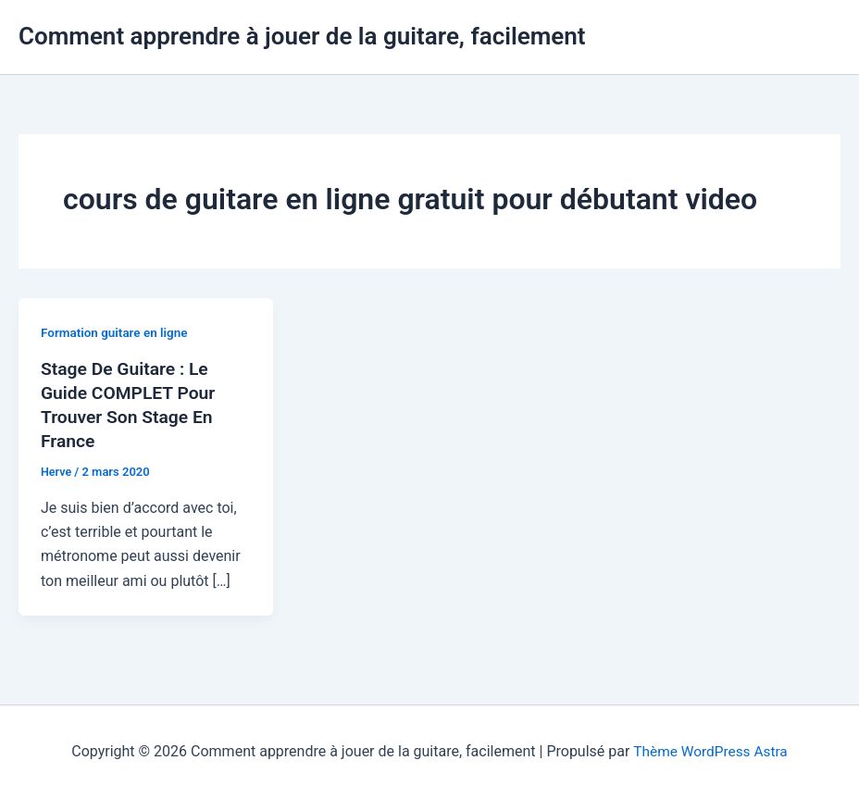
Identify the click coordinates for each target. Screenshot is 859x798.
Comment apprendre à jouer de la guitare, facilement (302, 36)
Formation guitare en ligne (117, 332)
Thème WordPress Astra (710, 751)
